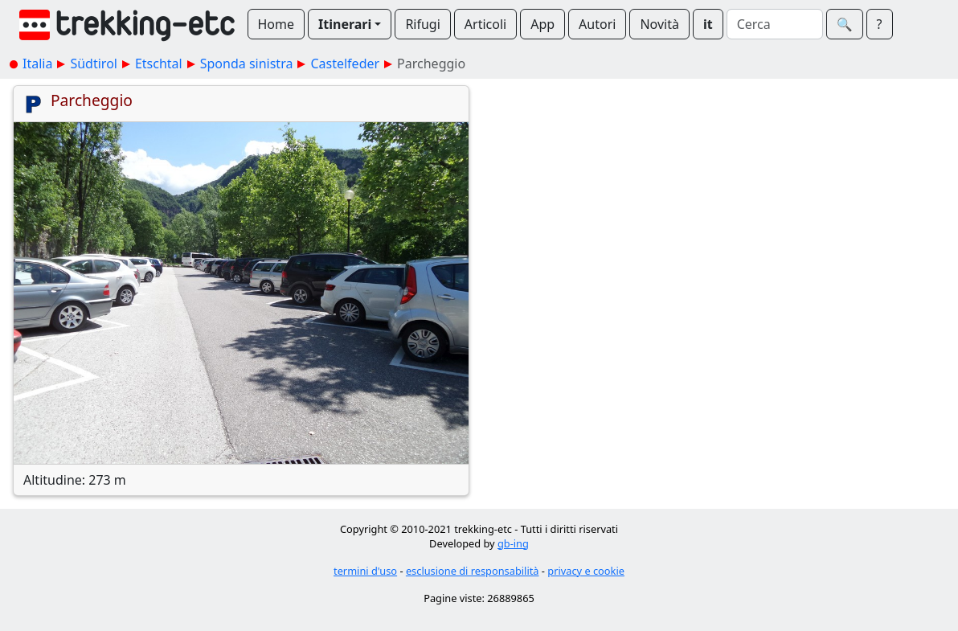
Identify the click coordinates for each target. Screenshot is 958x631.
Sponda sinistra (246, 63)
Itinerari (344, 24)
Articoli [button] (485, 24)
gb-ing (513, 543)
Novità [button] (659, 24)
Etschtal (158, 63)
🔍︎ (845, 24)
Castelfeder (344, 63)
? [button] (879, 24)
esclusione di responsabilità (472, 570)
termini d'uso (365, 570)
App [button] (542, 24)
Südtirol (93, 63)
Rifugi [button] (422, 24)
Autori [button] (597, 24)
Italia (37, 63)
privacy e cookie (585, 570)
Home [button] (276, 24)
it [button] (708, 24)
